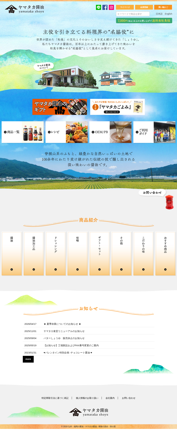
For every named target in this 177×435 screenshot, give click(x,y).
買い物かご (163, 7)
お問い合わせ (128, 404)
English (168, 14)
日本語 (159, 14)
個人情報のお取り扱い (87, 404)
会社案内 (110, 404)
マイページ (125, 7)
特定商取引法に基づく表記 (55, 404)
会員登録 (144, 7)
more (28, 365)
